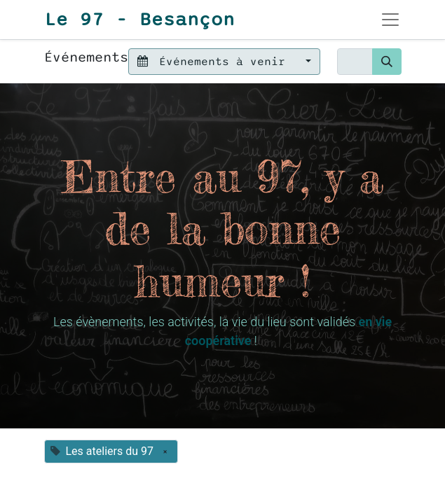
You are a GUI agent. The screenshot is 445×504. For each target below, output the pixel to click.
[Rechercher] (387, 61)
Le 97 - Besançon (139, 19)
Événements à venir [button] (214, 62)
